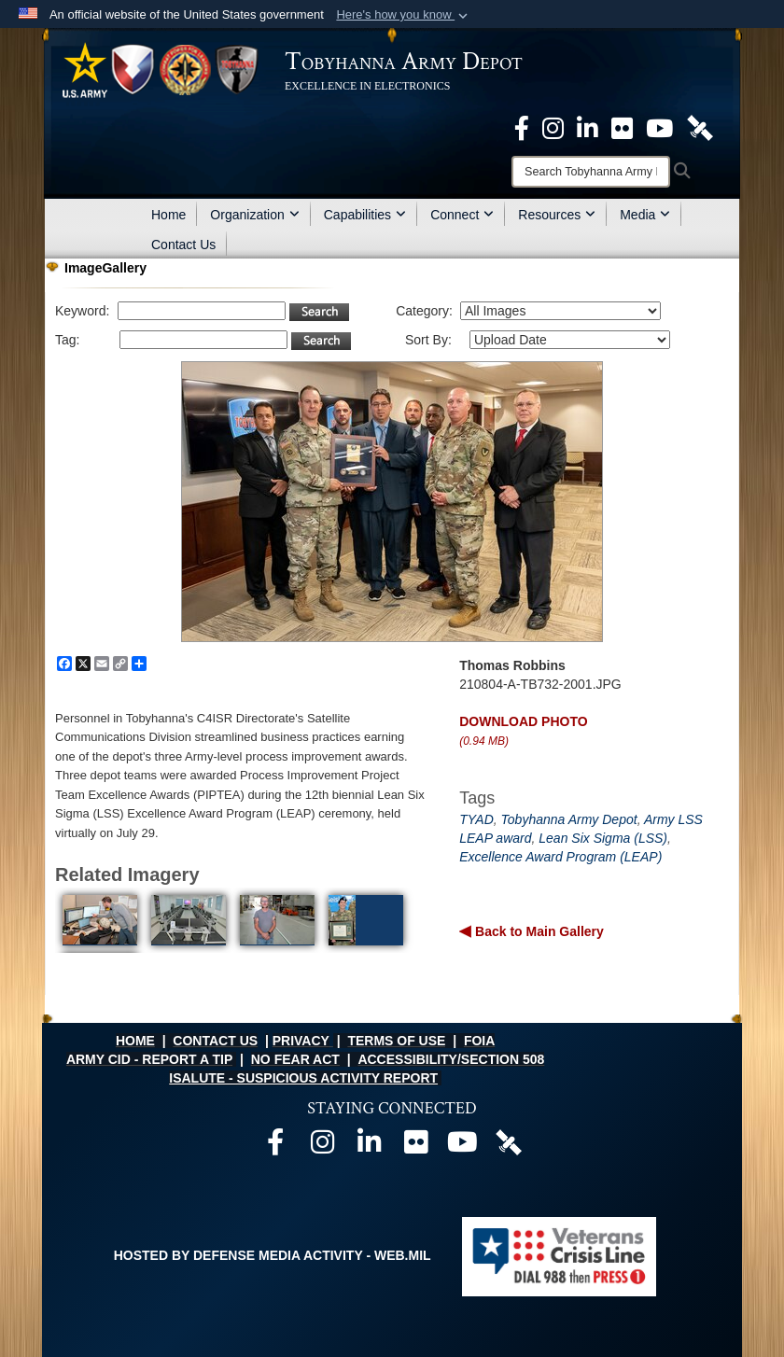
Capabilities (365, 214)
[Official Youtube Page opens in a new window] (659, 126)
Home (168, 214)
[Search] (590, 172)
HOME (135, 1040)
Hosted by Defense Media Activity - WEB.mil (272, 1255)
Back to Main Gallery (537, 931)
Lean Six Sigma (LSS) (603, 838)
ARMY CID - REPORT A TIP (149, 1059)
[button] (403, 15)
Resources (556, 214)
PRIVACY (301, 1040)
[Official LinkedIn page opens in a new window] (587, 126)
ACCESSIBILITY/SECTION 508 (450, 1059)
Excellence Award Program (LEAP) (560, 856)
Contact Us (183, 244)
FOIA (479, 1040)
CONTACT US (215, 1040)
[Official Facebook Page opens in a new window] (521, 126)
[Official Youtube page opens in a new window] (462, 1147)
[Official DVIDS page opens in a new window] (700, 126)
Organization (254, 214)
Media (645, 214)
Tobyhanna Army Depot (569, 819)
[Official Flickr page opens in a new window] (622, 126)
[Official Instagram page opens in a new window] (553, 126)
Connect (462, 214)
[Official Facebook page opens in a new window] (275, 1147)
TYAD (476, 819)
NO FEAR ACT (295, 1059)
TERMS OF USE (396, 1040)
